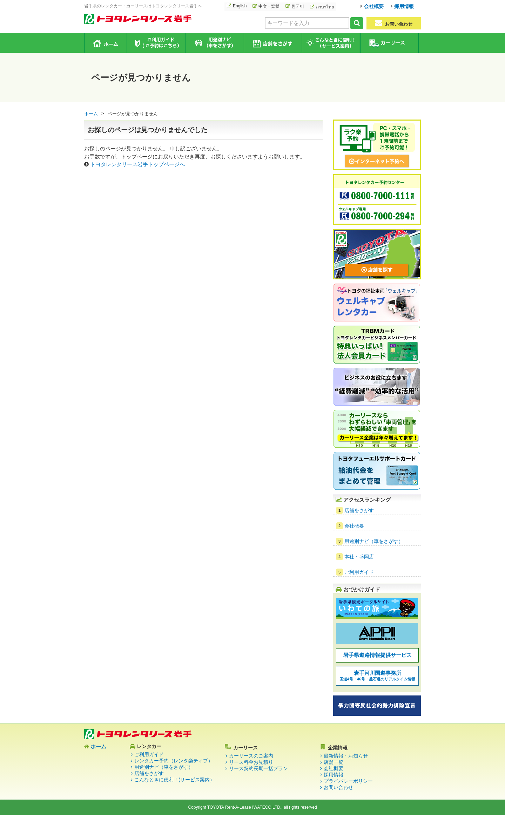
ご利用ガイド (156, 43)
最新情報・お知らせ (346, 756)
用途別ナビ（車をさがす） (214, 43)
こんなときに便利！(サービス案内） (174, 779)
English (240, 6)
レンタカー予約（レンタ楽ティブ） (173, 760)
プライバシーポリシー (348, 781)
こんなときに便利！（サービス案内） (331, 43)
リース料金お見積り (251, 762)
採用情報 (404, 6)
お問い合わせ (393, 23)
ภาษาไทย (325, 7)
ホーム (106, 43)
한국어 (297, 6)
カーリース (389, 43)
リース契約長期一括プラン (258, 768)
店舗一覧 (333, 762)
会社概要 (374, 6)
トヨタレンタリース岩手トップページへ (137, 164)
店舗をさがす (272, 43)
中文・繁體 (269, 6)
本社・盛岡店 (359, 556)
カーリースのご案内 (251, 756)
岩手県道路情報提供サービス (377, 655)
